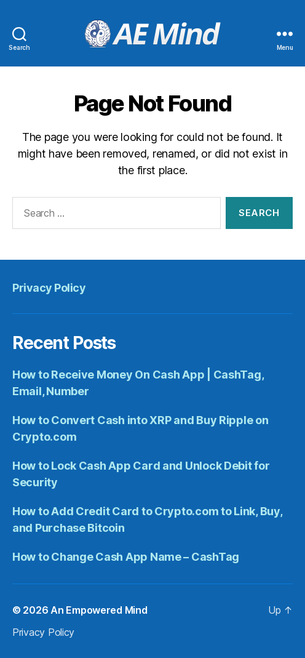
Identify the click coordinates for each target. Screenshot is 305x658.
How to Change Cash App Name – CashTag (125, 556)
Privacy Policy (48, 287)
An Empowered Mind (98, 610)
